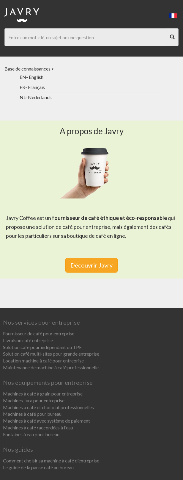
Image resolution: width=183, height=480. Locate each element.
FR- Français (32, 87)
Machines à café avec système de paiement (46, 420)
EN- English (31, 77)
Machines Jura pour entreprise (33, 400)
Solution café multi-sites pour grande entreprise (51, 354)
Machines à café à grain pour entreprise (43, 393)
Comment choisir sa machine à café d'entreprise (51, 460)
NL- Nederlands (36, 97)
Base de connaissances (27, 68)
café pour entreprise (86, 226)
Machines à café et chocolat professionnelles (48, 407)
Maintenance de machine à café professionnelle (51, 367)
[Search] (172, 37)
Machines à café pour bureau (32, 414)
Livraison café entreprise (28, 340)
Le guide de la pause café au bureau (38, 467)
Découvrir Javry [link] (91, 265)
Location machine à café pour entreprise (43, 360)
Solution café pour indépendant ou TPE (42, 347)
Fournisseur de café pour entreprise (38, 333)
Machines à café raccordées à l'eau (38, 427)
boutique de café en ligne (96, 235)
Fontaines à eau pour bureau (31, 434)
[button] (173, 15)
